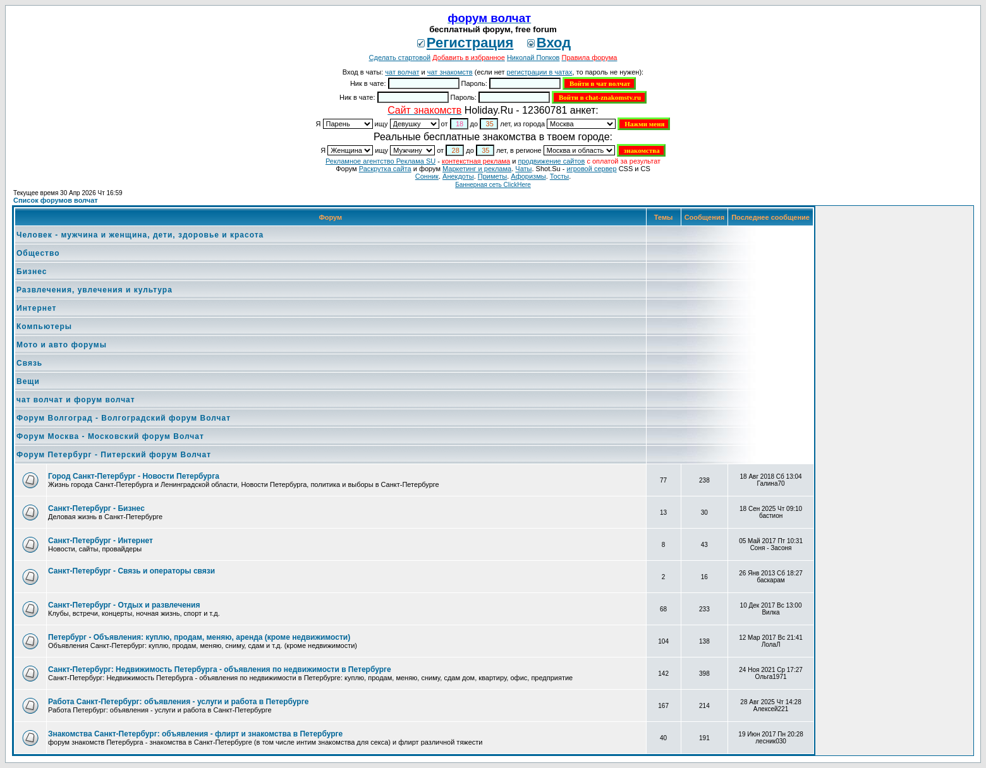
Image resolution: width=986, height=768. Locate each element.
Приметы (492, 176)
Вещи (28, 381)
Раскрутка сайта (385, 168)
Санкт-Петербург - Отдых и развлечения (124, 605)
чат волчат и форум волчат (75, 399)
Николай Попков (533, 57)
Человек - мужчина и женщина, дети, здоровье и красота (140, 235)
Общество (38, 253)
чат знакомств (450, 72)
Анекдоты (458, 176)
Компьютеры (44, 326)
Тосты (559, 176)
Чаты (523, 168)
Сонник (427, 176)
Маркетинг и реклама (476, 168)
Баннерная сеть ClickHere (493, 184)
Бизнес (31, 271)
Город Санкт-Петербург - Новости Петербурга (133, 476)
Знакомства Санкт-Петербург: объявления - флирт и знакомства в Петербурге (195, 733)
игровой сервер (591, 168)
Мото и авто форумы (61, 344)
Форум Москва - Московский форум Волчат (110, 436)
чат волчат (402, 72)
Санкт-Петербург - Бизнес (96, 508)
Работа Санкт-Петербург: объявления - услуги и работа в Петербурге (178, 701)
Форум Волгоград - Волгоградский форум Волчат (123, 418)
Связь (29, 363)
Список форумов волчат (55, 200)
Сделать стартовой (400, 57)
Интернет (36, 308)
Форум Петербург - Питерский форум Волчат (113, 454)
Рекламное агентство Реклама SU (380, 161)
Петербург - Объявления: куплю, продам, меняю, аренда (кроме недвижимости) (199, 637)
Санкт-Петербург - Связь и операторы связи (131, 571)
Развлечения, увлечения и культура (94, 289)
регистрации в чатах (540, 72)
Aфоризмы (528, 176)
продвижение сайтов (551, 161)
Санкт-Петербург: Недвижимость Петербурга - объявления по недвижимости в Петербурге (219, 669)
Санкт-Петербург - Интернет (100, 540)
